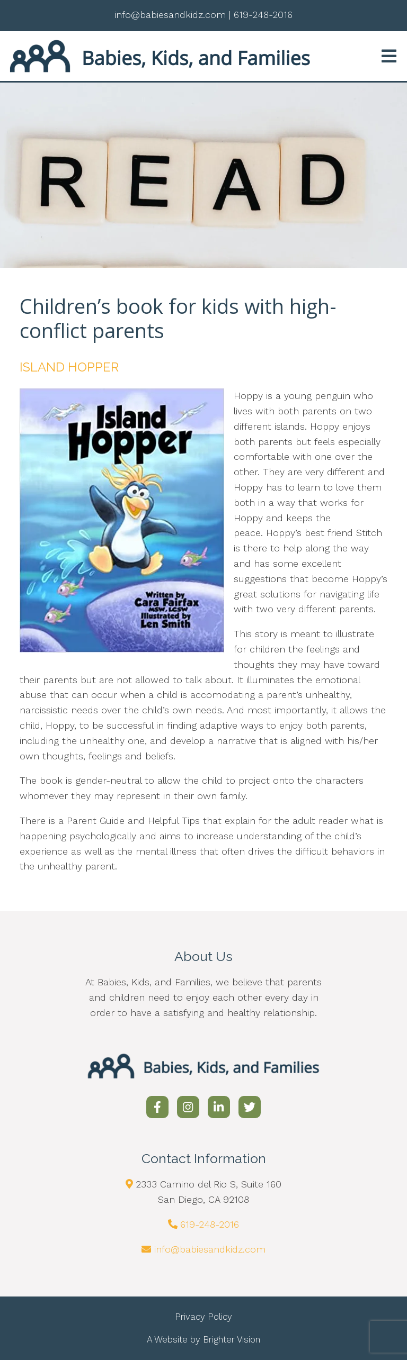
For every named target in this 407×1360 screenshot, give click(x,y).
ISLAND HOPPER (69, 367)
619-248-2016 (209, 1224)
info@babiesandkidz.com (210, 1249)
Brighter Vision (231, 1339)
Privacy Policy (203, 1316)
